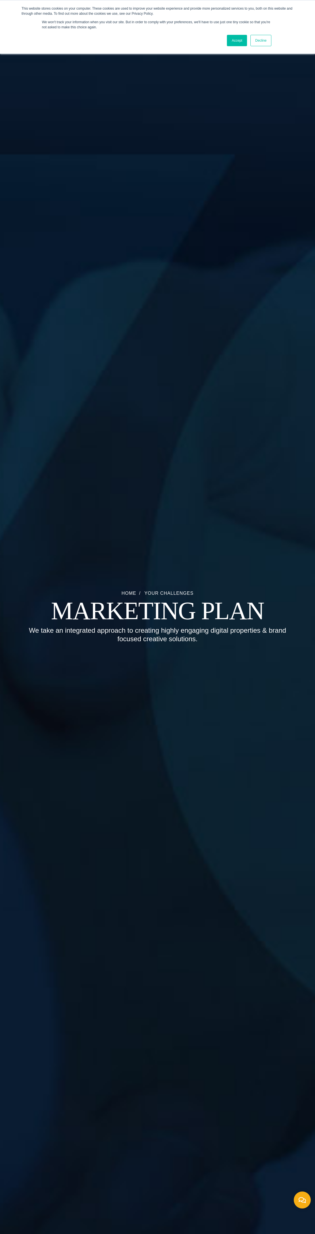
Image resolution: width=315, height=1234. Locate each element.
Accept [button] (237, 41)
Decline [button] (261, 41)
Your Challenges (168, 593)
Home (129, 593)
